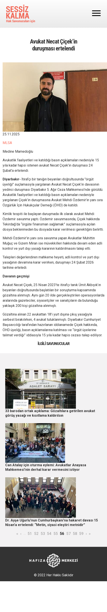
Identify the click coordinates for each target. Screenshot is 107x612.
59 (81, 533)
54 (49, 533)
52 (36, 533)
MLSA (7, 143)
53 (43, 533)
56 (62, 533)
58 (75, 533)
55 (56, 533)
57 (68, 533)
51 (30, 533)
